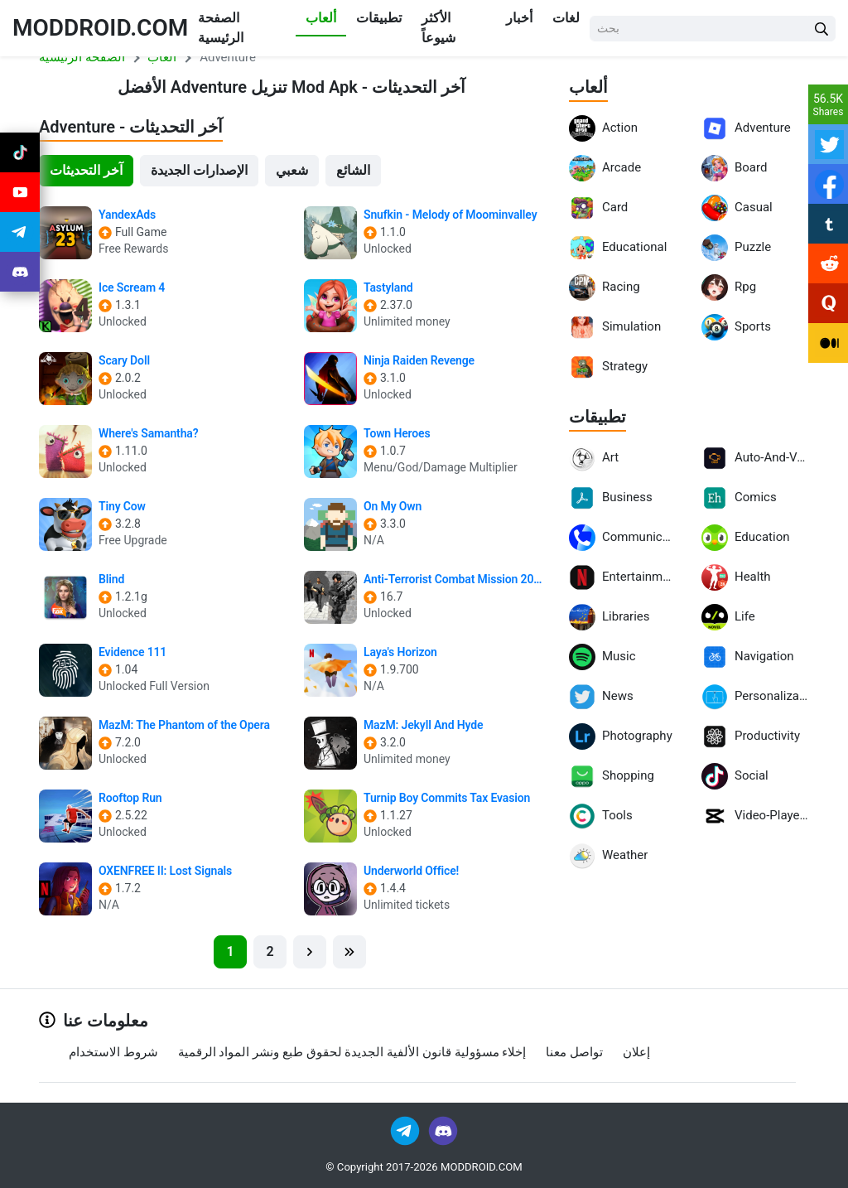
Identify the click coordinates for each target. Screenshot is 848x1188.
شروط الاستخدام (113, 1052)
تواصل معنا (574, 1052)
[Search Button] (821, 28)
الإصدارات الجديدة (199, 170)
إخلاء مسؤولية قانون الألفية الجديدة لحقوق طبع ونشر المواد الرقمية (352, 1052)
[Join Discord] (443, 1129)
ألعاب (321, 18)
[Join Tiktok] (20, 152)
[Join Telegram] (406, 1129)
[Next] (309, 951)
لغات (566, 18)
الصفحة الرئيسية (220, 28)
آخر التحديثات (86, 170)
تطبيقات (379, 18)
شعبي (292, 170)
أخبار (519, 18)
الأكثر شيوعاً (438, 28)
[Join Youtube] (20, 192)
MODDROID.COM (100, 27)
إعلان (636, 1052)
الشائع (353, 170)
